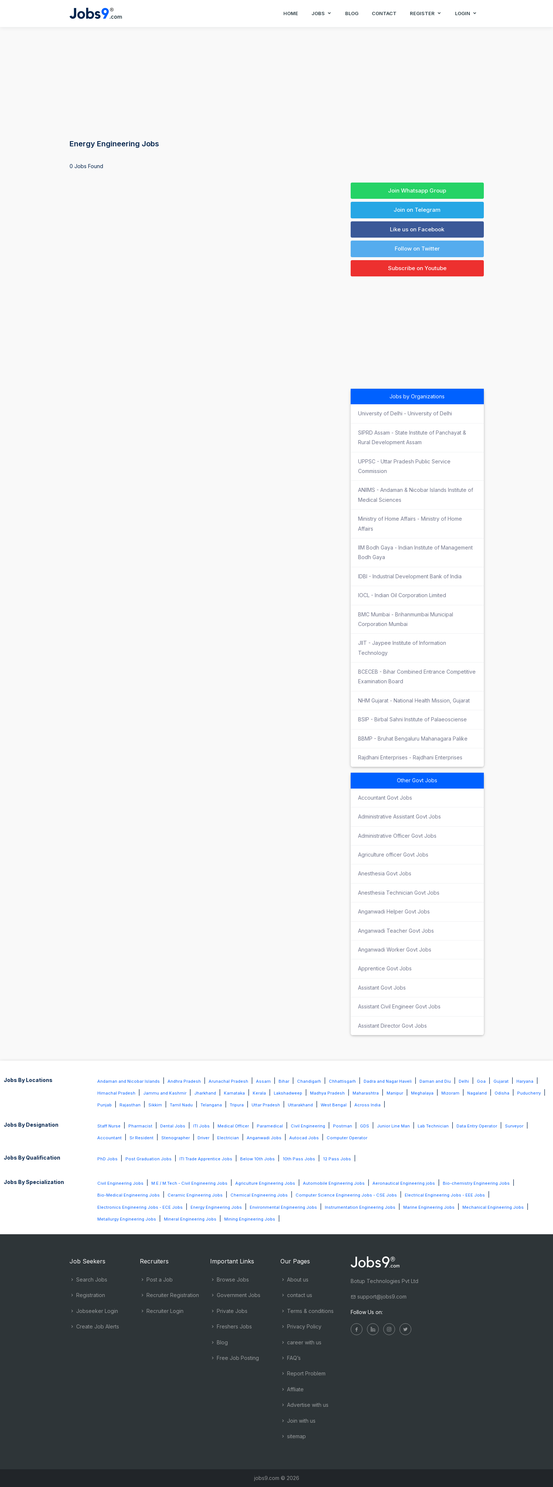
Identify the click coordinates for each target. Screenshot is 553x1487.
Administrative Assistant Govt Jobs (399, 816)
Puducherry (529, 1093)
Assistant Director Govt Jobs (392, 1025)
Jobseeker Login (94, 1311)
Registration (87, 1295)
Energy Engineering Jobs (216, 1207)
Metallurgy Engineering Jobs (126, 1219)
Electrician (228, 1137)
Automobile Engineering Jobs (334, 1183)
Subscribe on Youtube (417, 268)
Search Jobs (88, 1279)
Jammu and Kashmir (164, 1093)
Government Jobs (235, 1295)
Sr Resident (141, 1137)
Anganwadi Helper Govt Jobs (394, 911)
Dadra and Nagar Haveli (388, 1081)
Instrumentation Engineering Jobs (360, 1207)
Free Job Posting (234, 1358)
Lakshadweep (288, 1093)
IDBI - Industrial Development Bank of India (410, 576)
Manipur (395, 1093)
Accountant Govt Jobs (385, 797)
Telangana (211, 1104)
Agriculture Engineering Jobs (265, 1183)
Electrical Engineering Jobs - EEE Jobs (445, 1195)
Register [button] (426, 13)
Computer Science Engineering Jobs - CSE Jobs (346, 1195)
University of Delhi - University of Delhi (405, 413)
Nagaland (477, 1093)
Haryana (524, 1081)
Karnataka (234, 1093)
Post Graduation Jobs (148, 1158)
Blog (351, 13)
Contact (384, 13)
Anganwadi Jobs (264, 1137)
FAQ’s (290, 1358)
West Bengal (334, 1104)
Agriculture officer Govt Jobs (393, 854)
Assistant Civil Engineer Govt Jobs (399, 1006)
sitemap (293, 1436)
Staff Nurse (109, 1126)
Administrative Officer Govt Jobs (397, 836)
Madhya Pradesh (327, 1093)
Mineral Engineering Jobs (190, 1219)
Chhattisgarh (342, 1081)
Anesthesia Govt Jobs (384, 873)
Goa (481, 1081)
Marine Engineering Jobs (429, 1207)
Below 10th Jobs (257, 1158)
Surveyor (514, 1126)
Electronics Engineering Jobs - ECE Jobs (140, 1207)
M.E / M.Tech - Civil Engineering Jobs (189, 1183)
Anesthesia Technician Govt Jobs (398, 892)
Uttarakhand (300, 1104)
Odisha (502, 1093)
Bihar (284, 1081)
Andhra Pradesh (184, 1081)
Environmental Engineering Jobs (283, 1207)
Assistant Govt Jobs (382, 987)
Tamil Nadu (181, 1104)
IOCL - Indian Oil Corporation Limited (402, 595)
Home (290, 13)
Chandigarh (309, 1081)
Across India (367, 1104)
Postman (342, 1126)
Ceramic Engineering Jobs (195, 1195)
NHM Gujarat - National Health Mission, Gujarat (414, 700)
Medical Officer (233, 1126)
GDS (364, 1126)
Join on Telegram (417, 209)
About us (294, 1279)
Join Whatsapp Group (417, 190)
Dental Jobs (172, 1126)
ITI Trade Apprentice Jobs (205, 1158)
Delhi (464, 1081)
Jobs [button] (321, 13)
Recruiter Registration (169, 1295)
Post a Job (156, 1279)
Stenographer (175, 1137)
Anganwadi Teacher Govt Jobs (396, 931)
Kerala (259, 1093)
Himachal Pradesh (116, 1093)
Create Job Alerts (94, 1326)
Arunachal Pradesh (228, 1081)
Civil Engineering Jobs (120, 1183)
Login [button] (466, 13)
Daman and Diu (435, 1081)
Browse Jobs (229, 1279)
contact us (296, 1295)
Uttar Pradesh (266, 1104)
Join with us (298, 1421)
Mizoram (450, 1093)
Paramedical (270, 1126)
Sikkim (155, 1104)
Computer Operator (347, 1137)
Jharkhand (205, 1093)
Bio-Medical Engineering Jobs (128, 1195)
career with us (300, 1342)
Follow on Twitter (417, 248)
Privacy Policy (300, 1326)
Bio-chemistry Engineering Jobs (476, 1183)
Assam (263, 1081)
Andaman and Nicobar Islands (128, 1081)
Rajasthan (130, 1104)
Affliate (292, 1389)
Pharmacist (140, 1126)
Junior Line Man (393, 1126)
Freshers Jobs (231, 1326)
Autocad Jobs (304, 1137)
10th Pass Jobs (299, 1158)
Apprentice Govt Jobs (385, 968)
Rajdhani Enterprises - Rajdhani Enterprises (410, 757)
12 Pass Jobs (337, 1158)
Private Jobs (228, 1311)
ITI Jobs (201, 1126)
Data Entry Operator (476, 1126)
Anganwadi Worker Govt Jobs (394, 949)
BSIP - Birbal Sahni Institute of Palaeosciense (412, 719)
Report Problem (303, 1373)
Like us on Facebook (417, 229)
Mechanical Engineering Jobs (493, 1207)
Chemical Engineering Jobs (259, 1195)
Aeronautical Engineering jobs (403, 1183)
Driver (203, 1137)
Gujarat (501, 1081)
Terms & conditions (307, 1311)
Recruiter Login (161, 1311)
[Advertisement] (277, 81)
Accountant (109, 1137)
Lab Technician (433, 1126)
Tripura (237, 1104)
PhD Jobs (107, 1158)
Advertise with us (304, 1405)
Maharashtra (366, 1093)
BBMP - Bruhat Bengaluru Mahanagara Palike (413, 738)
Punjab (104, 1104)
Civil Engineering (308, 1126)
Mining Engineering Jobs (249, 1219)
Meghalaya (422, 1093)
